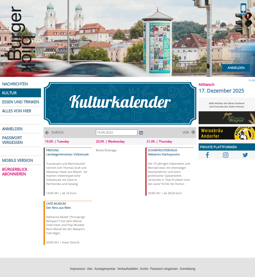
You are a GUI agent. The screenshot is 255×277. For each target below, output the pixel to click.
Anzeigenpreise (105, 269)
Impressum (77, 269)
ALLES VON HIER (16, 110)
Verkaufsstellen (127, 269)
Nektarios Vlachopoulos (164, 154)
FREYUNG (52, 150)
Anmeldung (187, 269)
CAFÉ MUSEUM (56, 203)
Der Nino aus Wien (58, 208)
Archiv (144, 269)
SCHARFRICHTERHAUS (162, 150)
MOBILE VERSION (17, 160)
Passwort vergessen (164, 269)
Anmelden (236, 68)
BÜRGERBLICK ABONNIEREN (14, 171)
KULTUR (9, 92)
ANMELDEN (12, 128)
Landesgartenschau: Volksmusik (67, 154)
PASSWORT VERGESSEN (12, 140)
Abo (89, 269)
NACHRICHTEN (15, 83)
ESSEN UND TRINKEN (20, 101)
